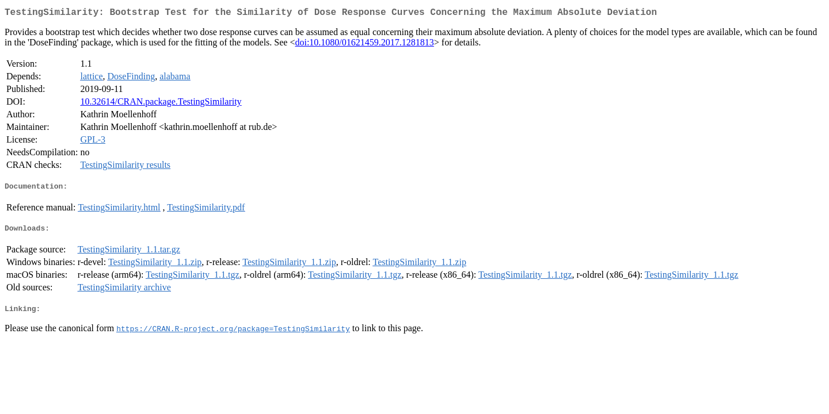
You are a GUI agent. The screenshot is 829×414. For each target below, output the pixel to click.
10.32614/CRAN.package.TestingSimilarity (160, 104)
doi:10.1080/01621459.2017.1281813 (364, 44)
